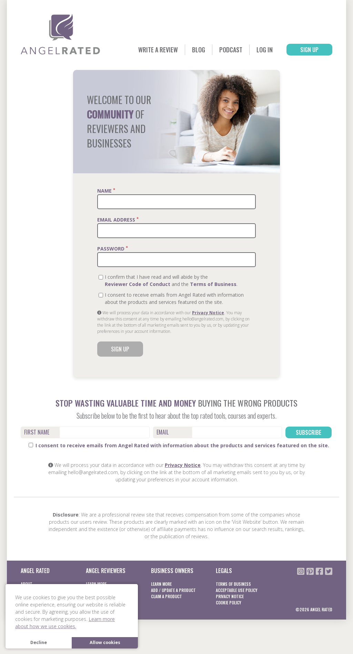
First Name (36, 432)
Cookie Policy (228, 602)
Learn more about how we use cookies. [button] (65, 623)
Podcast (230, 49)
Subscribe (308, 432)
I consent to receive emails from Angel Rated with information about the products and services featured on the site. (179, 445)
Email (163, 432)
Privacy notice (230, 596)
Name (106, 190)
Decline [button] (38, 642)
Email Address (118, 219)
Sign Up (309, 49)
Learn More (161, 584)
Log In (264, 49)
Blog (198, 49)
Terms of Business (213, 284)
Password (112, 248)
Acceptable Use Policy (237, 590)
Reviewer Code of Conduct (137, 284)
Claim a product (166, 596)
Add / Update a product (173, 590)
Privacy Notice (208, 313)
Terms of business (233, 584)
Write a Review (158, 49)
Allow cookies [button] (105, 642)
